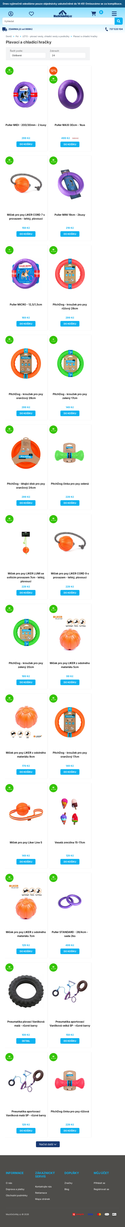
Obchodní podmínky (17, 1195)
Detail (26, 1040)
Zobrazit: (54, 50)
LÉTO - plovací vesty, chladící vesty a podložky (45, 36)
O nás (9, 1183)
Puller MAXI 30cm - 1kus (70, 125)
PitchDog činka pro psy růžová (70, 1111)
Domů (9, 36)
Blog (66, 1189)
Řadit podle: (16, 50)
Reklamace (41, 1192)
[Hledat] (119, 21)
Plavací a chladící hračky (85, 36)
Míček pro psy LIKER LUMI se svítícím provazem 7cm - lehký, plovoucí (26, 577)
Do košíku (26, 144)
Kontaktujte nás (43, 1186)
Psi (17, 36)
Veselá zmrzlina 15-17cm (70, 842)
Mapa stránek (42, 1199)
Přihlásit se (99, 1183)
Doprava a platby (15, 1189)
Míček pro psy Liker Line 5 (26, 842)
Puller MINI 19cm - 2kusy (70, 214)
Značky (68, 1183)
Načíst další (47, 1144)
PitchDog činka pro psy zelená (70, 483)
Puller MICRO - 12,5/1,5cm (26, 304)
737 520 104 (116, 29)
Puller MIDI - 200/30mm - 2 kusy (26, 125)
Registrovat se (101, 1189)
